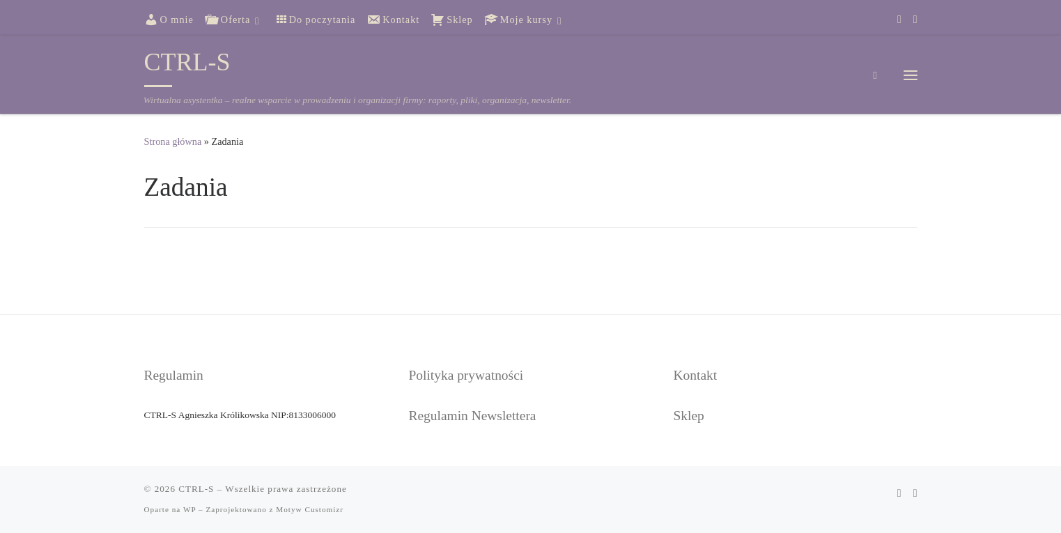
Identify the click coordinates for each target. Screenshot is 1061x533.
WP (189, 509)
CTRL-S (196, 489)
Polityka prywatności (466, 375)
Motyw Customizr (309, 509)
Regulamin (173, 375)
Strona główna (173, 141)
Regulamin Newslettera (472, 415)
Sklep (689, 415)
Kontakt (696, 375)
